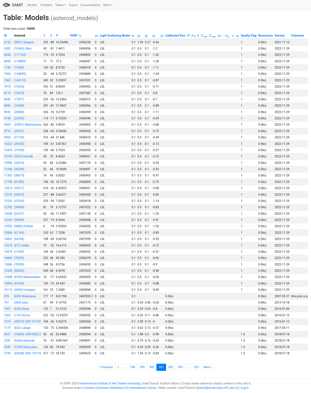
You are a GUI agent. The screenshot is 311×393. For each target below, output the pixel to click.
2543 (7, 347)
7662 (7, 80)
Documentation (91, 5)
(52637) (19, 213)
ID (5, 35)
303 (180, 367)
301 (161, 367)
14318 (8, 245)
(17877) (19, 99)
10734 (8, 156)
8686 (7, 105)
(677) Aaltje (21, 245)
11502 (8, 175)
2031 (7, 334)
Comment (297, 35)
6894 (7, 61)
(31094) (19, 150)
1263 (7, 315)
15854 (8, 283)
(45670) (19, 194)
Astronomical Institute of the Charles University (109, 383)
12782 (8, 207)
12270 (8, 194)
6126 (7, 42)
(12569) (19, 67)
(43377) (19, 188)
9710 (7, 131)
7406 (7, 73)
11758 (8, 182)
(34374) (19, 163)
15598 (8, 277)
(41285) (19, 182)
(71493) (19, 251)
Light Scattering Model (115, 35)
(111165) (20, 54)
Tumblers (46, 5)
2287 (7, 340)
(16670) (19, 93)
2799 (7, 353)
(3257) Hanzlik (23, 156)
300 (151, 367)
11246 (8, 169)
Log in (245, 387)
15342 (8, 270)
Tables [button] (59, 5)
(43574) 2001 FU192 (27, 321)
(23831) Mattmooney (27, 124)
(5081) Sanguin (24, 42)
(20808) (19, 112)
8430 (7, 99)
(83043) (19, 270)
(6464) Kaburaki (24, 340)
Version (280, 35)
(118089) (20, 61)
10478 (8, 150)
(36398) (19, 169)
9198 (7, 118)
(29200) (19, 143)
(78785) (19, 264)
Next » (207, 367)
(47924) (19, 201)
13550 (8, 226)
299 (142, 367)
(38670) (19, 175)
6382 (7, 48)
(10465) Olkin (23, 48)
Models (32, 5)
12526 (8, 201)
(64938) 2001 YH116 (27, 353)
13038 (8, 213)
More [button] (106, 5)
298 (132, 367)
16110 (8, 289)
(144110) (20, 80)
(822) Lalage (22, 327)
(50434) (19, 207)
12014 (8, 188)
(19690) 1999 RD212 (27, 334)
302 (170, 367)
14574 (8, 251)
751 (6, 302)
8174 (7, 93)
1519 (7, 321)
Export (73, 5)
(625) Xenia (21, 308)
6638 (7, 54)
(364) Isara (21, 302)
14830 (8, 258)
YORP (73, 35)
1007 (7, 308)
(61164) (19, 232)
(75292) (19, 258)
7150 (7, 67)
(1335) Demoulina (25, 347)
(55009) (19, 220)
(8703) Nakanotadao (27, 277)
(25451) (19, 131)
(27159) (19, 137)
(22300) (19, 118)
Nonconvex (265, 35)
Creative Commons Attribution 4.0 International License (120, 387)
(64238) (19, 239)
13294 (8, 220)
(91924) (19, 283)
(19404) (19, 105)
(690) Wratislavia (25, 296)
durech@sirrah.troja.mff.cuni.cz (217, 387)
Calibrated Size (175, 35)
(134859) (20, 73)
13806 (8, 232)
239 (6, 296)
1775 (7, 327)
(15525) (19, 86)
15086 (8, 264)
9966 (7, 137)
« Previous (106, 367)
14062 (8, 239)
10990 (8, 163)
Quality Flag (249, 35)
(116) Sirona (22, 315)
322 (196, 367)
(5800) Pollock (23, 226)
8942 (7, 112)
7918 (7, 86)
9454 (7, 124)
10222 (8, 143)
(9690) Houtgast (24, 289)
